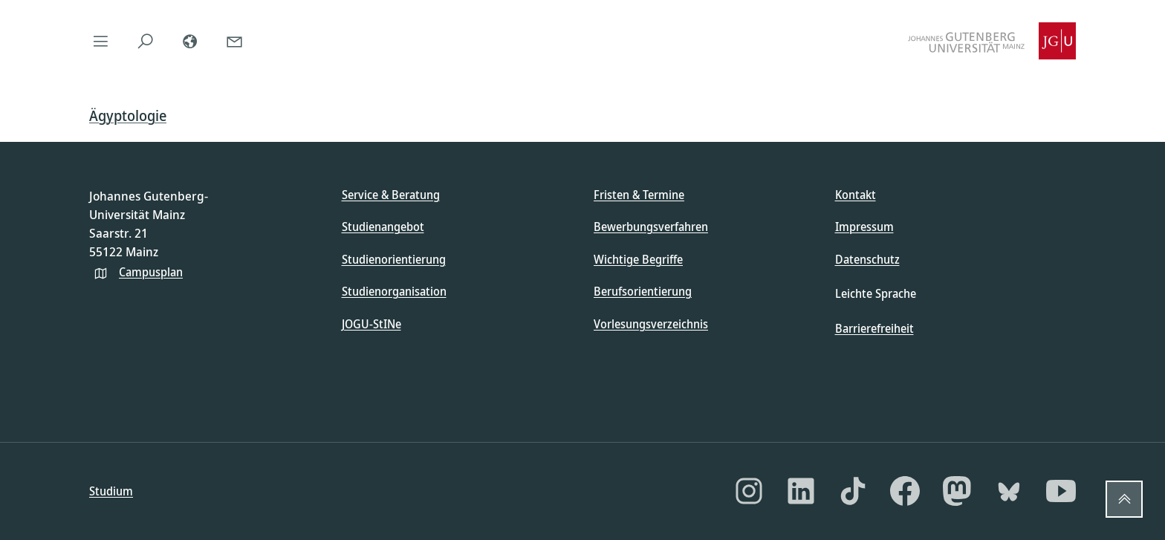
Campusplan (151, 272)
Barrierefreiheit (874, 328)
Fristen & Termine (639, 194)
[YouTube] (1061, 491)
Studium (111, 491)
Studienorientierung (394, 259)
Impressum (864, 226)
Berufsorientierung (643, 291)
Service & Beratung (391, 194)
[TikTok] (853, 491)
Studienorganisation (394, 291)
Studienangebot (383, 226)
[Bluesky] (1009, 491)
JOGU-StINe (371, 324)
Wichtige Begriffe (638, 259)
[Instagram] (749, 491)
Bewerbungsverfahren (651, 226)
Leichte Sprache (875, 293)
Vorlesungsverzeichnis (651, 324)
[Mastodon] (957, 491)
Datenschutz (867, 259)
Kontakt (855, 194)
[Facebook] (905, 491)
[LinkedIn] (801, 491)
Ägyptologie (127, 115)
